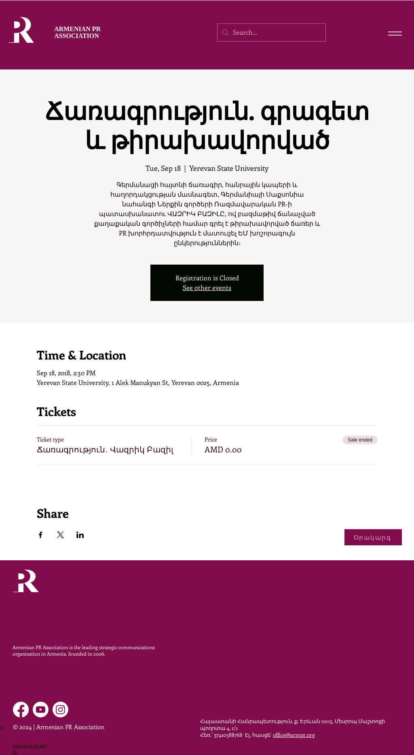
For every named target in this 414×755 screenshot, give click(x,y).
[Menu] (394, 33)
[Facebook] (21, 709)
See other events (207, 287)
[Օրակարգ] (373, 537)
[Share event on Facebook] (40, 535)
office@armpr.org (294, 734)
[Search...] (270, 32)
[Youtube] (41, 709)
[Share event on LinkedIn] (80, 535)
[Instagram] (60, 709)
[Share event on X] (60, 535)
